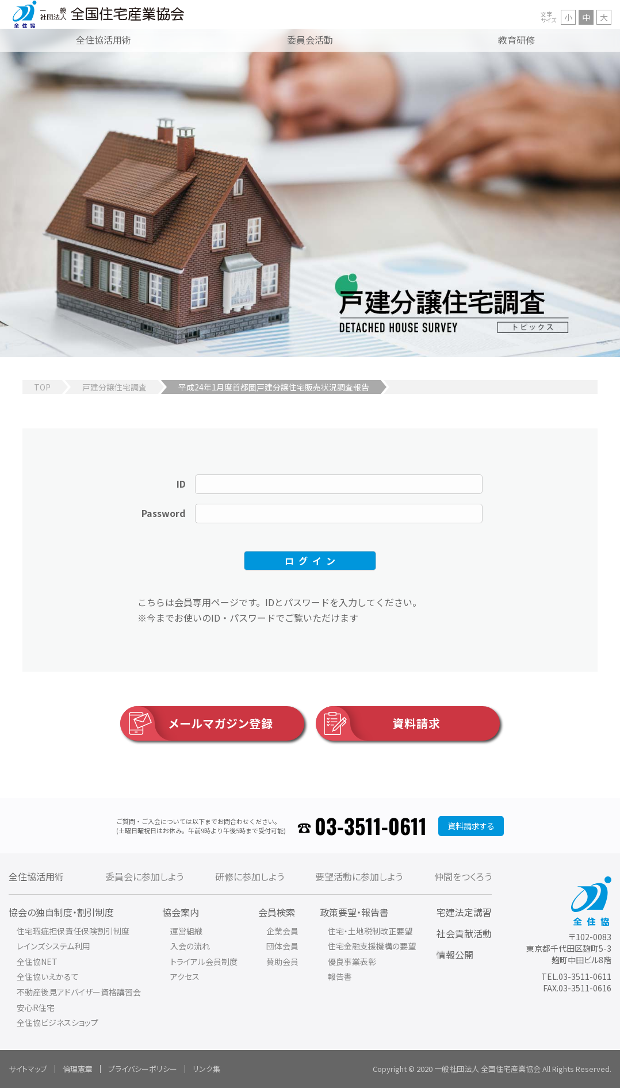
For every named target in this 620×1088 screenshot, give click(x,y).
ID (181, 484)
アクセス (185, 976)
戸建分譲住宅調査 (114, 387)
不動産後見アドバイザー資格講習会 (79, 992)
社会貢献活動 (464, 933)
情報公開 (455, 954)
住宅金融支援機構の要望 (372, 946)
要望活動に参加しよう (359, 876)
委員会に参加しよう (144, 876)
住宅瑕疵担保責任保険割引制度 (73, 931)
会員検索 (276, 912)
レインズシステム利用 (53, 946)
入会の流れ (190, 946)
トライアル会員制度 (204, 961)
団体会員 (282, 946)
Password (163, 513)
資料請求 (378, 723)
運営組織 (186, 931)
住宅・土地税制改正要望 (370, 931)
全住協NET (37, 961)
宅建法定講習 (464, 912)
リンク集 (206, 1068)
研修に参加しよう (249, 876)
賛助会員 (282, 961)
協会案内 (180, 912)
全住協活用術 (36, 876)
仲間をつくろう (463, 876)
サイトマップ (28, 1068)
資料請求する (471, 826)
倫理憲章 (78, 1068)
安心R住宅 (36, 1007)
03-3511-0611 (371, 825)
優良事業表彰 (352, 961)
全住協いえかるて (48, 976)
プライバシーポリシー (142, 1068)
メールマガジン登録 (196, 723)
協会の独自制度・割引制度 (61, 912)
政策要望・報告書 (354, 912)
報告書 (340, 976)
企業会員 (282, 931)
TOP (42, 387)
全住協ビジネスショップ (57, 1022)
